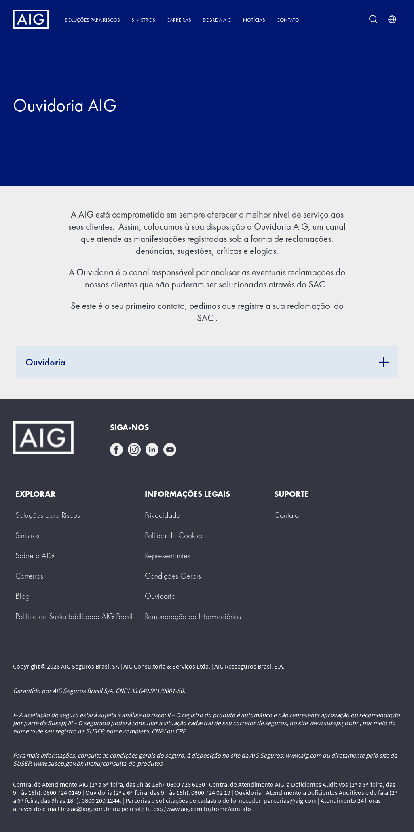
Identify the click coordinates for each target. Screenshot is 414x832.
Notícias (254, 20)
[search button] (373, 19)
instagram (134, 449)
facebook (116, 449)
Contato (288, 20)
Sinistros (143, 20)
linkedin (152, 449)
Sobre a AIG (217, 20)
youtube (169, 449)
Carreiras (179, 20)
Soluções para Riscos (92, 20)
